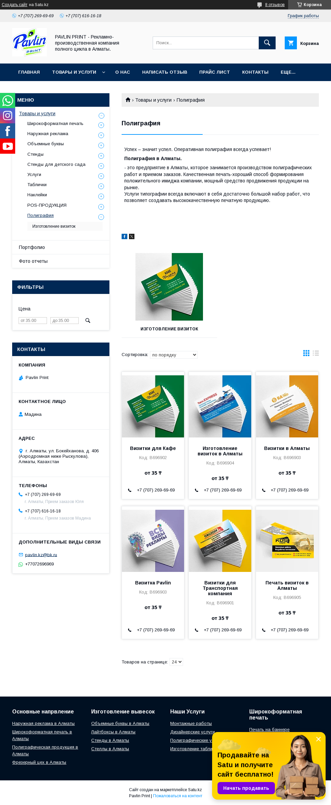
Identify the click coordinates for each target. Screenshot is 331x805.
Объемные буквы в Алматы (120, 723)
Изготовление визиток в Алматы (220, 451)
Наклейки (37, 194)
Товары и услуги (74, 72)
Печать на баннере (269, 729)
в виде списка (316, 354)
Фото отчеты (33, 261)
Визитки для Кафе (153, 448)
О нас (122, 72)
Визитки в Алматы (287, 448)
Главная (29, 72)
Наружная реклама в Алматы (43, 723)
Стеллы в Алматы (110, 748)
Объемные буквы (45, 143)
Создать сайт (14, 4)
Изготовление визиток (169, 329)
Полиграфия (40, 215)
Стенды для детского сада (56, 164)
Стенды (35, 154)
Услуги (34, 174)
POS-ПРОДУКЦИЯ (47, 205)
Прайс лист (214, 72)
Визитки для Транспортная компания (220, 588)
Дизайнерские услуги (192, 731)
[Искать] (267, 42)
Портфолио (32, 247)
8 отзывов (275, 4)
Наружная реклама (47, 133)
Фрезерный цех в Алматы (39, 762)
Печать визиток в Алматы (287, 585)
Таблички (37, 184)
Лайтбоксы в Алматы (113, 731)
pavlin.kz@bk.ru (41, 554)
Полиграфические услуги (196, 740)
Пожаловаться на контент (177, 796)
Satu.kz (195, 789)
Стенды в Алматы (110, 740)
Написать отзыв (164, 72)
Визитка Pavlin (153, 582)
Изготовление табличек (194, 748)
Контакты (255, 72)
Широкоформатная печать (55, 123)
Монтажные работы (191, 723)
